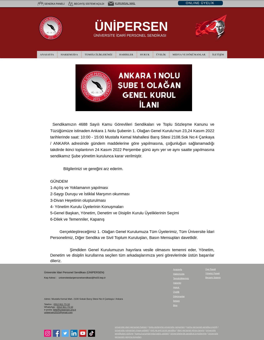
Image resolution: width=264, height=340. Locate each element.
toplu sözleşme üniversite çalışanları (167, 327)
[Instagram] (47, 333)
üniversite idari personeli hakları (131, 327)
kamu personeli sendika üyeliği (202, 327)
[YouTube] (82, 333)
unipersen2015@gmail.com (58, 312)
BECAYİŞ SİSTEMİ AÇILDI (89, 3)
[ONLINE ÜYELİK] (200, 3)
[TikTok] (91, 333)
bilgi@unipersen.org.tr (64, 309)
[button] (161, 54)
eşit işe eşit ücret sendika (163, 330)
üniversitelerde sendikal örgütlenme (188, 333)
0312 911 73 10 (62, 304)
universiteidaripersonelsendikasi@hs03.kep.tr (82, 277)
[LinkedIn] (73, 333)
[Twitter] (65, 333)
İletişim (176, 301)
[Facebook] (56, 333)
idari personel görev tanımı (190, 330)
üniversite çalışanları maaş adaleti (132, 330)
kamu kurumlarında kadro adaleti (152, 333)
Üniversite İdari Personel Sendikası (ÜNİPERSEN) (74, 272)
